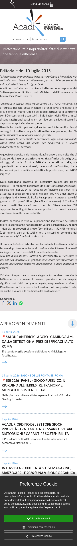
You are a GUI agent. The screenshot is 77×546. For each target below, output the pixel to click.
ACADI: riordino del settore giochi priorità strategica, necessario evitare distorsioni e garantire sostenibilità (37, 429)
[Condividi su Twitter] (9, 302)
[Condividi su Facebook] (3, 302)
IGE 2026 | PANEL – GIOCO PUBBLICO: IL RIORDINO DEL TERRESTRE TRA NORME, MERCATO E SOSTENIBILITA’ (33, 385)
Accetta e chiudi (38, 518)
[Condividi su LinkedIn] (15, 302)
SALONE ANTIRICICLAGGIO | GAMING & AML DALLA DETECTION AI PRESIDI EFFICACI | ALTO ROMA (38, 341)
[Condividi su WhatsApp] (21, 302)
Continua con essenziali (38, 527)
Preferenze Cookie (38, 536)
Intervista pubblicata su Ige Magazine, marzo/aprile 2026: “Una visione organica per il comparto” (38, 472)
